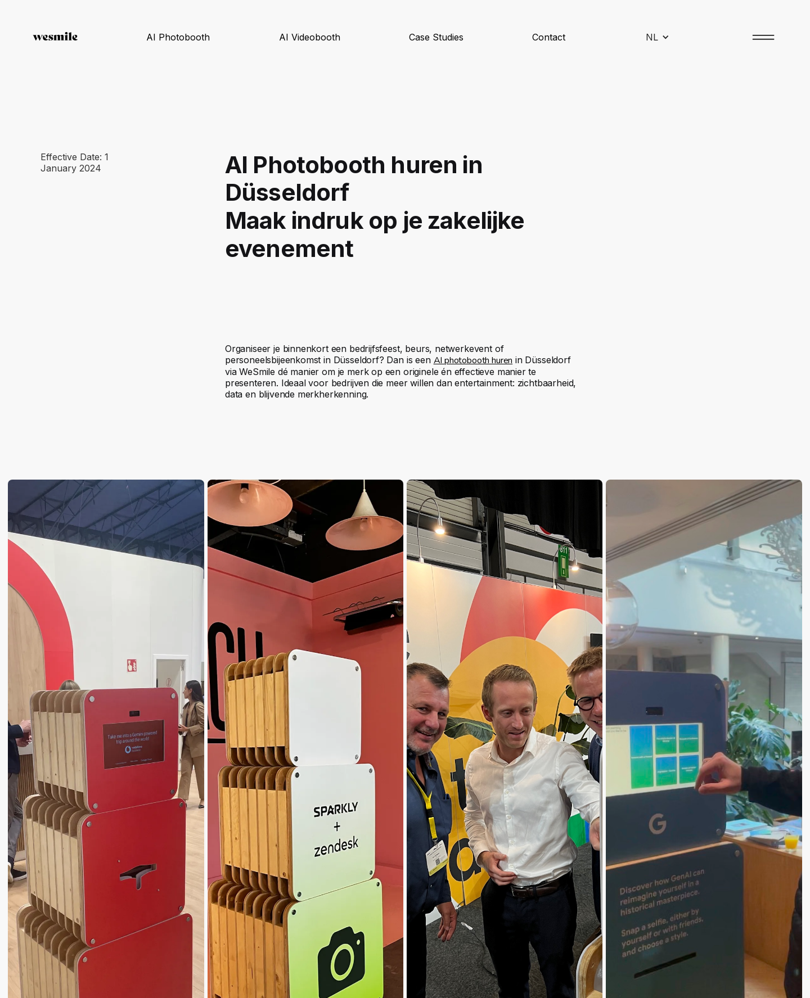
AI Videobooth (309, 37)
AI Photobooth (178, 37)
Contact (548, 37)
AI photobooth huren (473, 360)
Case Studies (436, 37)
